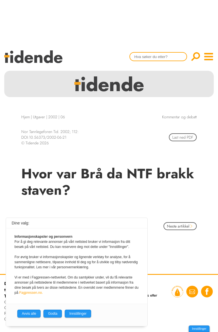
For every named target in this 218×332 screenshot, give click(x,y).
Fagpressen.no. (31, 293)
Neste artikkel (180, 226)
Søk (195, 57)
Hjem (25, 117)
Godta (52, 314)
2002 (52, 117)
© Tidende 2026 (35, 143)
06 (62, 117)
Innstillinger (199, 328)
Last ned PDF (182, 137)
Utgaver (39, 117)
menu (209, 57)
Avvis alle (29, 314)
